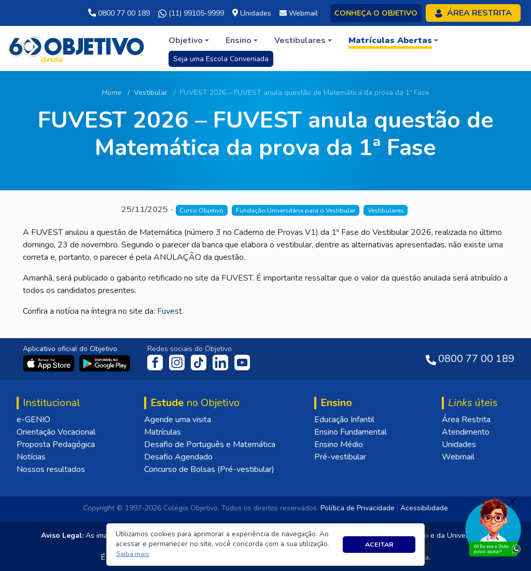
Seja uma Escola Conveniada (221, 59)
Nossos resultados (51, 469)
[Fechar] (512, 501)
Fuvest (169, 311)
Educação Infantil (344, 419)
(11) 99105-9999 (191, 13)
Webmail (458, 457)
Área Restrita (466, 419)
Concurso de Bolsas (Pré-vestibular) (209, 469)
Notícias (31, 457)
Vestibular (150, 93)
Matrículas (162, 432)
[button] (133, 554)
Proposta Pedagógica (56, 444)
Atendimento (466, 432)
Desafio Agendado (178, 457)
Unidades (459, 444)
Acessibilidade (424, 508)
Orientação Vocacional (56, 432)
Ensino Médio (338, 444)
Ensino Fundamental (350, 432)
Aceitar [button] (379, 544)
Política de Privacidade (357, 508)
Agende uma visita (177, 419)
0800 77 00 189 (119, 13)
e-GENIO (33, 419)
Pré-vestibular (340, 457)
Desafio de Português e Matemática (209, 444)
